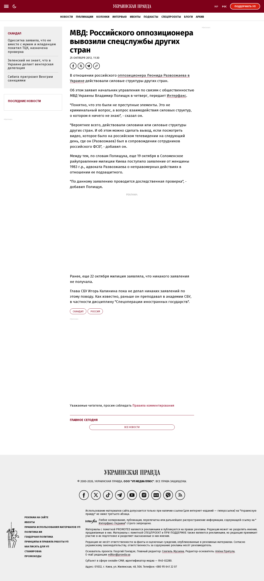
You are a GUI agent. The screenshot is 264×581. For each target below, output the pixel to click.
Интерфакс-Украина (112, 523)
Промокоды (32, 556)
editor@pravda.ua (119, 554)
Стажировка (33, 551)
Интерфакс (176, 95)
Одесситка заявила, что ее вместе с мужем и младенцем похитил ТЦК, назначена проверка (32, 46)
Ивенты (135, 16)
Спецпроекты (171, 16)
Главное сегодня (84, 420)
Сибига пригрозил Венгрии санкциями (30, 79)
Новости (66, 16)
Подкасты (151, 16)
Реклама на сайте (36, 517)
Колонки (102, 16)
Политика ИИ (33, 531)
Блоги (188, 16)
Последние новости (24, 101)
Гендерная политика (38, 536)
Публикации (84, 16)
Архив (200, 16)
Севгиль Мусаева (173, 551)
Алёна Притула (224, 551)
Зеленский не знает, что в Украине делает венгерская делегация (30, 64)
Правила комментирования (153, 405)
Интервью (119, 16)
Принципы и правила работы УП (46, 541)
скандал (78, 311)
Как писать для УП (36, 546)
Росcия (95, 311)
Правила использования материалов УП (52, 527)
